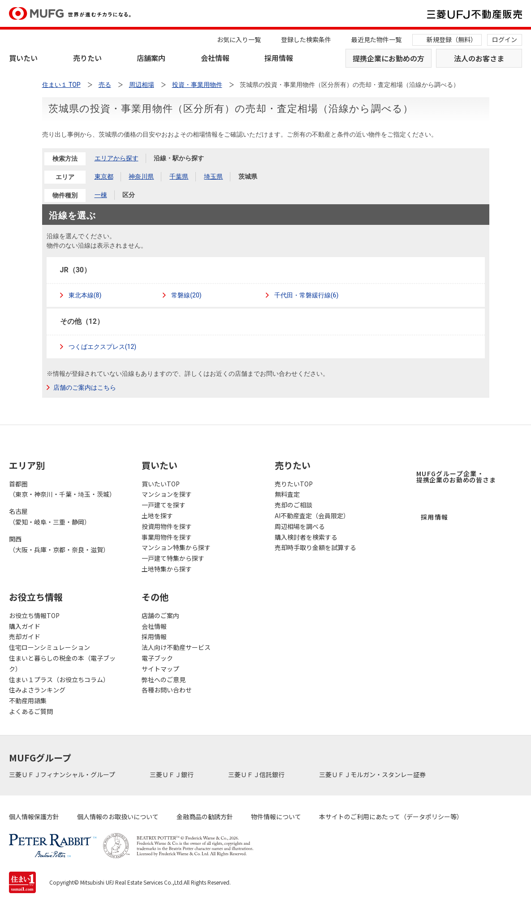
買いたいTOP (161, 483)
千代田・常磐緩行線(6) (306, 295)
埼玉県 (213, 176)
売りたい (87, 57)
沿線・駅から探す (179, 158)
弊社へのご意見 (164, 679)
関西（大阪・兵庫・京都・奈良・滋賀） (59, 544)
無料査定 (287, 494)
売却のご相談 (293, 504)
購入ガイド (24, 626)
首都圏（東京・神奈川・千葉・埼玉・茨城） (62, 489)
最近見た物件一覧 (376, 39)
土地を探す (157, 515)
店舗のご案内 (160, 615)
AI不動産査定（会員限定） (312, 515)
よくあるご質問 (31, 711)
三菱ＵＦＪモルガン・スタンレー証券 (373, 774)
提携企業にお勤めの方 (388, 58)
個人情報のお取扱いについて (118, 816)
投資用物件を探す (167, 526)
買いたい (23, 57)
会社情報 (215, 57)
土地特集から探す (167, 568)
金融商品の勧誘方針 (205, 816)
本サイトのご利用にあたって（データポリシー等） (391, 816)
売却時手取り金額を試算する (315, 547)
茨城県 (247, 176)
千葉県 (178, 176)
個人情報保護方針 (34, 816)
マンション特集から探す (176, 547)
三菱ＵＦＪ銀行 (172, 774)
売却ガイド (24, 636)
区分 (128, 194)
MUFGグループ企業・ (456, 476)
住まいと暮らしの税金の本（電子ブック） (62, 663)
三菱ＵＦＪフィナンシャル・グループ (63, 774)
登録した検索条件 (306, 39)
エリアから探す (116, 158)
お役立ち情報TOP (34, 615)
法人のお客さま (479, 58)
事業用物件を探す (167, 537)
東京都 (104, 176)
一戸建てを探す (164, 504)
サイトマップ (160, 668)
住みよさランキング (37, 689)
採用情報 (278, 57)
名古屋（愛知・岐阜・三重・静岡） (50, 516)
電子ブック (157, 657)
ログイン (504, 39)
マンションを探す (167, 494)
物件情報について (276, 816)
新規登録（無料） (452, 39)
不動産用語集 (28, 700)
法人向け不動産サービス (176, 647)
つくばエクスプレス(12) (102, 346)
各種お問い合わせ (167, 689)
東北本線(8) (84, 295)
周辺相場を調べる (300, 526)
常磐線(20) (186, 295)
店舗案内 (151, 57)
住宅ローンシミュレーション (49, 647)
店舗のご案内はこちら (85, 387)
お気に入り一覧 (239, 39)
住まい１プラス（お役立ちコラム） (59, 679)
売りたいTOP (294, 483)
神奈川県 (141, 176)
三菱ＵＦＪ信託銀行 (257, 774)
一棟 (101, 194)
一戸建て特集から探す (173, 558)
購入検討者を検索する (306, 537)
